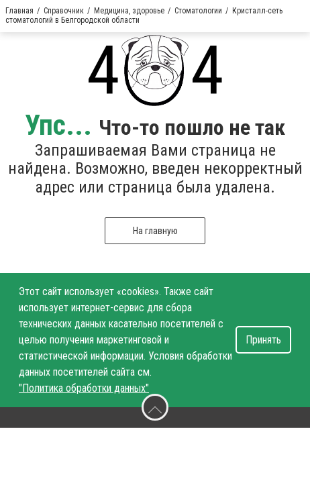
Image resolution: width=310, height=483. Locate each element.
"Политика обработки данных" (84, 388)
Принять (263, 339)
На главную (155, 230)
